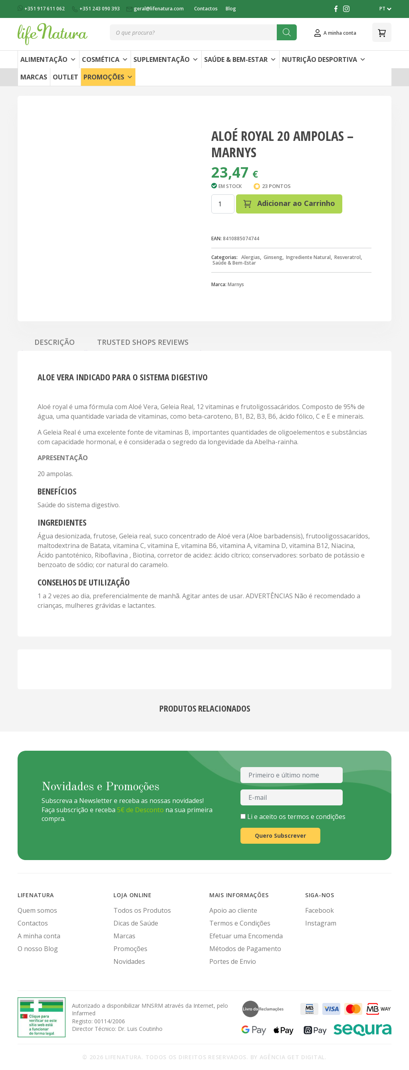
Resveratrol (347, 257)
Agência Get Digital (292, 1057)
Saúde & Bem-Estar (240, 59)
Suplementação (166, 59)
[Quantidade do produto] (222, 204)
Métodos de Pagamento (245, 948)
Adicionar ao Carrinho (289, 203)
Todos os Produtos (142, 910)
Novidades (129, 961)
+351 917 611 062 (42, 8)
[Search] (287, 32)
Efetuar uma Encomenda (246, 936)
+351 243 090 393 (96, 8)
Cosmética (105, 59)
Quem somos (37, 910)
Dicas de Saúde (135, 923)
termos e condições (316, 816)
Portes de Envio (232, 961)
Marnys (236, 284)
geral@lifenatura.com (155, 8)
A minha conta (39, 936)
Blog (231, 8)
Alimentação (48, 59)
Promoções (108, 77)
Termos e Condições (239, 923)
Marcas (33, 77)
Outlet (65, 77)
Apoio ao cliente (233, 910)
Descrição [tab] (54, 342)
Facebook (319, 910)
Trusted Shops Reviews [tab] (143, 342)
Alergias (250, 257)
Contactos (206, 8)
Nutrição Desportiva (324, 59)
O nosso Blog (38, 948)
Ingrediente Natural (308, 257)
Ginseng (273, 257)
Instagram (320, 923)
